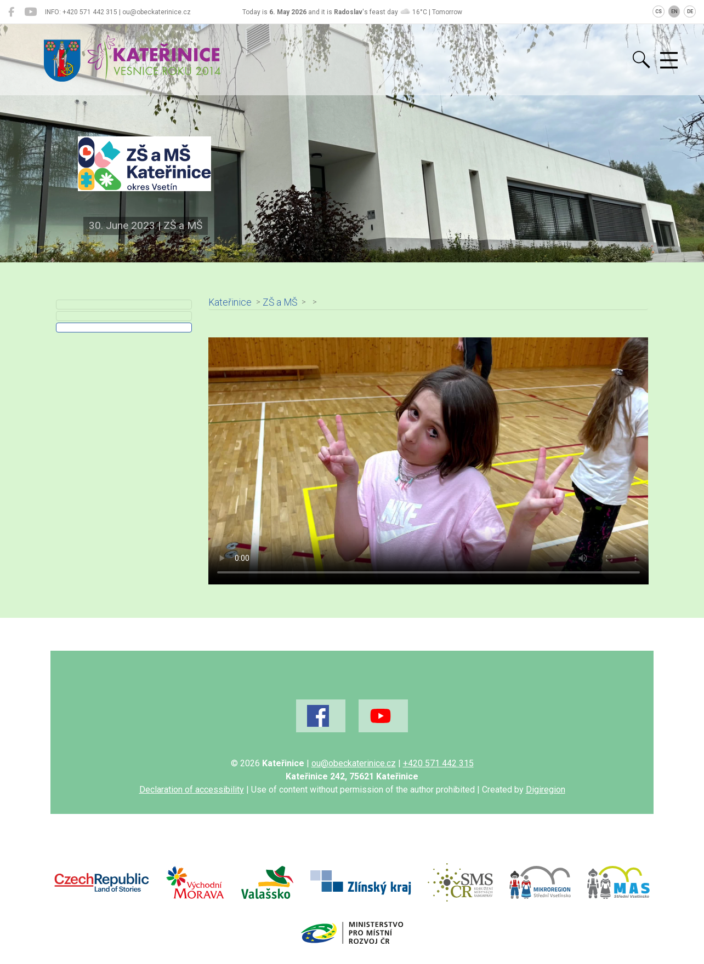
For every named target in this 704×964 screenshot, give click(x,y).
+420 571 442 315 (438, 763)
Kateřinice (230, 302)
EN (674, 11)
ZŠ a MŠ (280, 302)
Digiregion (545, 789)
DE (690, 11)
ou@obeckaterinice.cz (353, 763)
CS (658, 11)
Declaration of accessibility (191, 789)
